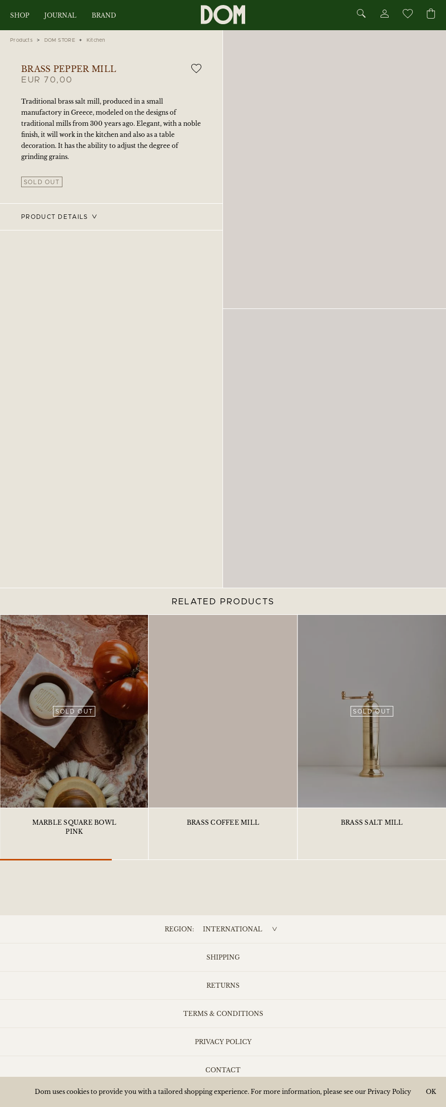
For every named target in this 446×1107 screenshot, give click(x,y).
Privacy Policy (223, 1042)
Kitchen (96, 40)
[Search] (361, 14)
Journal (60, 15)
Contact (223, 1070)
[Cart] (431, 14)
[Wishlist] (407, 15)
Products (21, 40)
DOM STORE (60, 40)
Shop (19, 15)
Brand (104, 15)
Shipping (223, 957)
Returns (223, 985)
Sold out (42, 182)
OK (431, 1091)
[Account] (384, 15)
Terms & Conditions (223, 1013)
